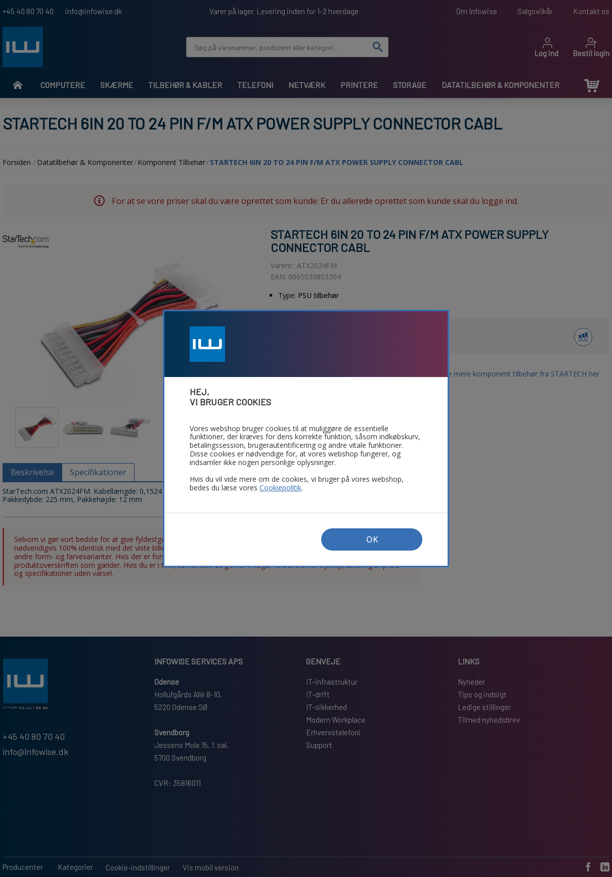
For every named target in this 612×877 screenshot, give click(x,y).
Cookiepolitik (280, 488)
